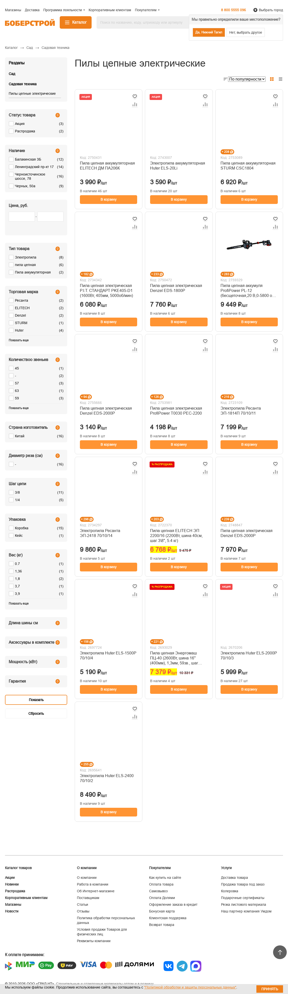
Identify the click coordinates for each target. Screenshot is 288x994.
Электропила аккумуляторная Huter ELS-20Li (177, 165)
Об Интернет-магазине (96, 891)
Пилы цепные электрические (32, 93)
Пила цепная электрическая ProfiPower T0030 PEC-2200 (176, 410)
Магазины (13, 904)
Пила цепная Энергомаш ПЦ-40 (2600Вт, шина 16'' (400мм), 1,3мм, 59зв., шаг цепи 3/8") (174, 658)
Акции (10, 878)
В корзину (108, 199)
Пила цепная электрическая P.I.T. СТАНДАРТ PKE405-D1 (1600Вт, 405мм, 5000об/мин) (106, 290)
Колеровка (229, 891)
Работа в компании (92, 884)
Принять (269, 989)
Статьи (82, 904)
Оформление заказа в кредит (173, 904)
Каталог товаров (18, 868)
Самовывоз (158, 891)
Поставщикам (88, 898)
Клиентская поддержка (167, 918)
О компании (87, 878)
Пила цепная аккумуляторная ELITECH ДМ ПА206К (107, 165)
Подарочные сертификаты (242, 898)
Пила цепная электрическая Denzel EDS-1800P (176, 288)
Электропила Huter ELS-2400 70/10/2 (107, 778)
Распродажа (15, 891)
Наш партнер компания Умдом (246, 911)
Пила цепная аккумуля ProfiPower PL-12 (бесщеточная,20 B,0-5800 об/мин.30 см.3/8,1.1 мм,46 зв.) (248, 290)
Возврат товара (161, 925)
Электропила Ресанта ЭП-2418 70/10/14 (100, 533)
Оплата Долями (162, 898)
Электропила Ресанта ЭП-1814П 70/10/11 (241, 410)
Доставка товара (234, 878)
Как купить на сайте (165, 878)
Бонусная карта (162, 911)
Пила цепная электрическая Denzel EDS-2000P (106, 410)
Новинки (12, 884)
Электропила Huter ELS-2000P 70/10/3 (249, 655)
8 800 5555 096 (233, 10)
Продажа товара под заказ (242, 884)
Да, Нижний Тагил (208, 32)
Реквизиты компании (94, 941)
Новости (11, 911)
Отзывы (83, 911)
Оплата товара (161, 884)
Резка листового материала (243, 904)
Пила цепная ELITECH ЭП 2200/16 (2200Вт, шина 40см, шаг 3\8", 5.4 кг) (176, 536)
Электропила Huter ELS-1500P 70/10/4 (108, 655)
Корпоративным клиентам (26, 898)
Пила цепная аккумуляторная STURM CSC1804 (248, 165)
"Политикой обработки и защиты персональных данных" (190, 987)
